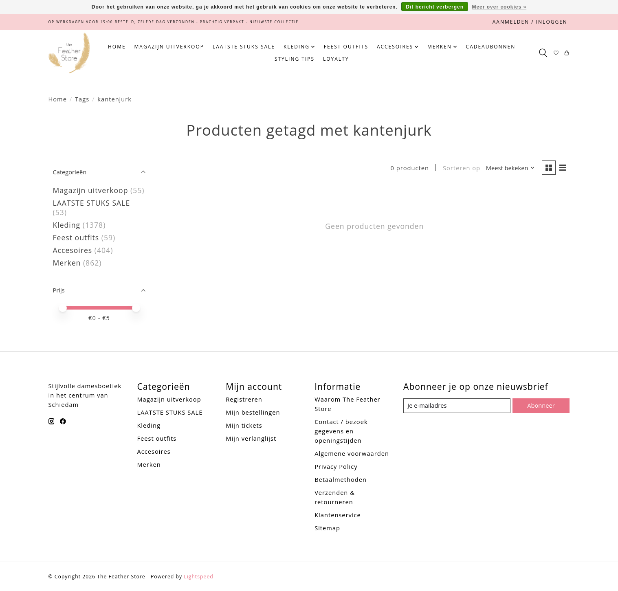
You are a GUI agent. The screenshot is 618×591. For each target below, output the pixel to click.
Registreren (244, 399)
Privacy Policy (336, 466)
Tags (82, 99)
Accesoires (72, 250)
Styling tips (294, 58)
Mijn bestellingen (253, 412)
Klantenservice (337, 515)
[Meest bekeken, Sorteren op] (510, 168)
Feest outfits (346, 46)
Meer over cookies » (499, 7)
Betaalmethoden (340, 479)
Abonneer (540, 405)
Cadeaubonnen (491, 46)
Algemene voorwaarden (351, 453)
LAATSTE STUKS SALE (244, 46)
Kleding (67, 225)
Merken (67, 263)
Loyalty (336, 58)
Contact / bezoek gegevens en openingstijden (340, 430)
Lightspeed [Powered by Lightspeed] (198, 576)
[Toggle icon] (543, 53)
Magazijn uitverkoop (169, 46)
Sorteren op (461, 168)
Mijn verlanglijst (251, 438)
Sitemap (327, 528)
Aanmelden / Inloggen (530, 21)
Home (117, 46)
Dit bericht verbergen (435, 7)
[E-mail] (456, 405)
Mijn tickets (244, 425)
